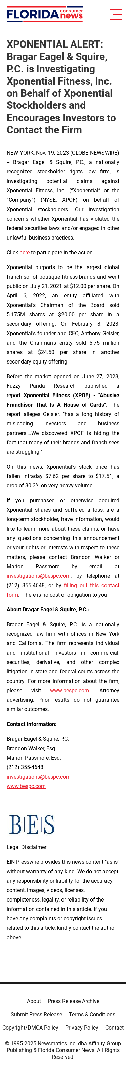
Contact (114, 1027)
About (34, 1001)
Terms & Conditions (92, 1014)
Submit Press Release (36, 1014)
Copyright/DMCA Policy (30, 1027)
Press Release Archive (73, 1001)
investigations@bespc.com (39, 576)
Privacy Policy (81, 1027)
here (24, 252)
